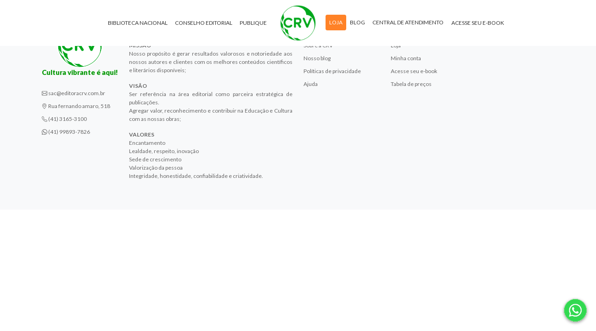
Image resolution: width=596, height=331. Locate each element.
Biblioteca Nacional (138, 22)
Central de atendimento (408, 22)
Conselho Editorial (203, 22)
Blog (357, 22)
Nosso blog (317, 58)
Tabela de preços (411, 83)
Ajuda (311, 83)
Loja (336, 22)
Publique (253, 22)
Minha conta (406, 58)
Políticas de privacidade (332, 71)
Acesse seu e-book (477, 22)
